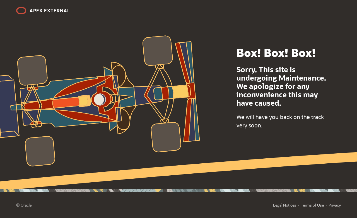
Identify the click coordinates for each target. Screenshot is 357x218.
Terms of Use (312, 205)
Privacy (335, 205)
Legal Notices (284, 205)
